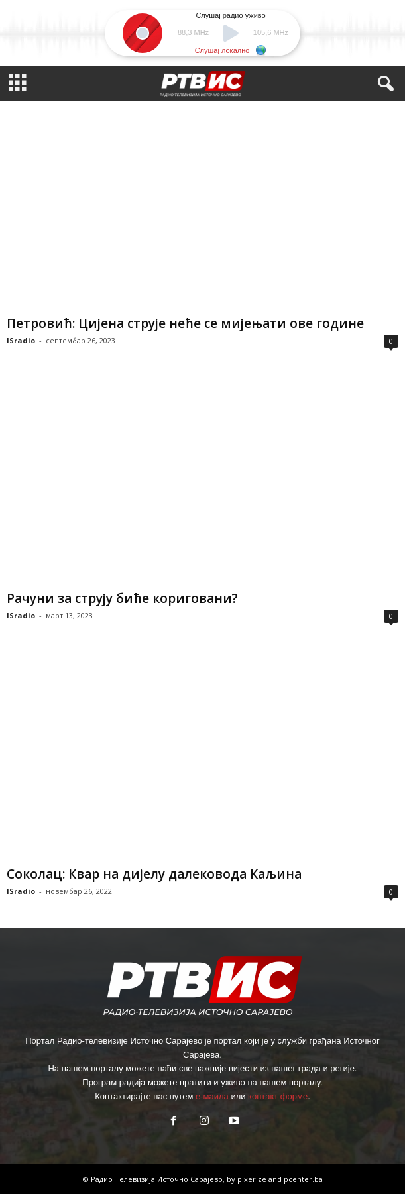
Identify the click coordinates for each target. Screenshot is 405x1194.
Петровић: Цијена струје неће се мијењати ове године (185, 323)
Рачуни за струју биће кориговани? (122, 598)
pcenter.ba (303, 1179)
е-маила (212, 1096)
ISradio (21, 340)
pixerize (252, 1179)
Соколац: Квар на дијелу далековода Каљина (154, 874)
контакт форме (278, 1096)
